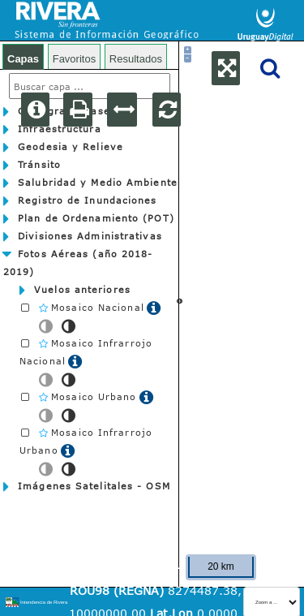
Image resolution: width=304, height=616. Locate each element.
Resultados (135, 59)
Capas (23, 59)
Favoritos (74, 59)
